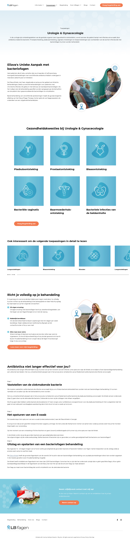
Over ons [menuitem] (31, 520)
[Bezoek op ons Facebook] (117, 519)
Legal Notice (76, 537)
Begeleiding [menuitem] (11, 520)
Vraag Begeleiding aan (26, 224)
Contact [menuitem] (44, 520)
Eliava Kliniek (14, 455)
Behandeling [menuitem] (21, 520)
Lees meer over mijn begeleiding (23, 347)
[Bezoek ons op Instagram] (121, 519)
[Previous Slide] (9, 274)
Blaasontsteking (49, 269)
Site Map (91, 537)
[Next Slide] (13, 274)
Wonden (82, 269)
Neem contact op (69, 503)
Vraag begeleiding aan (111, 5)
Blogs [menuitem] (38, 520)
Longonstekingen (13, 269)
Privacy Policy (85, 537)
